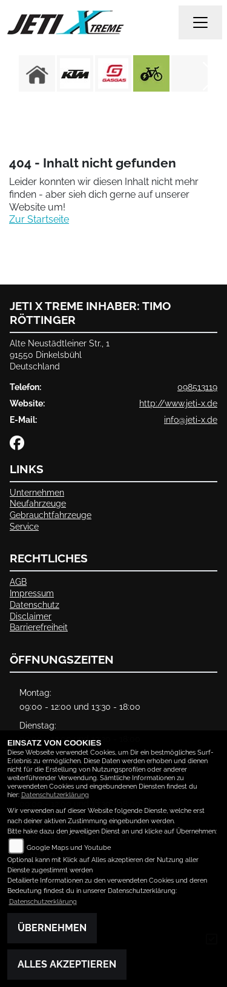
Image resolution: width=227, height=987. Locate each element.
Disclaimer (30, 616)
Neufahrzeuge (38, 503)
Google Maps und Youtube (69, 848)
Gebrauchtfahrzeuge (50, 515)
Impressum (32, 593)
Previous (16, 76)
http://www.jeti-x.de (178, 403)
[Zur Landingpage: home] (37, 73)
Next (210, 76)
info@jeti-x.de (190, 419)
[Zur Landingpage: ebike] (151, 73)
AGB (18, 581)
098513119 (197, 387)
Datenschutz (34, 604)
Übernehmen (52, 928)
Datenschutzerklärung (55, 795)
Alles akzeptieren (67, 964)
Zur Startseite (39, 219)
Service (24, 526)
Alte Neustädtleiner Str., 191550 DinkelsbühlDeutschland (60, 354)
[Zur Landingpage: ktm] (75, 73)
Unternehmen (37, 492)
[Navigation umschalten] (200, 22)
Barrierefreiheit (39, 627)
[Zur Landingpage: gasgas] (113, 73)
